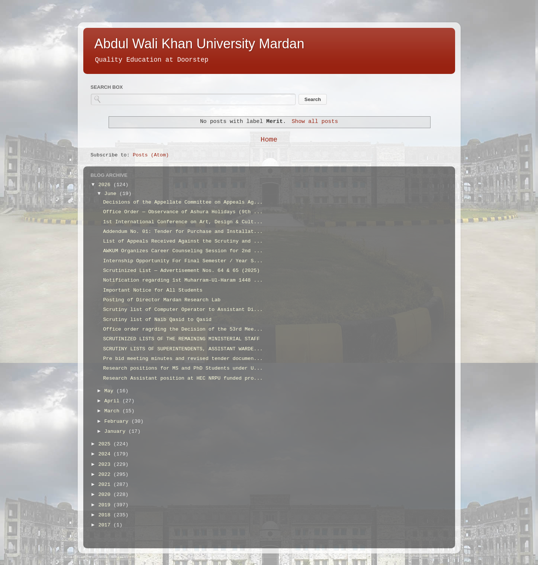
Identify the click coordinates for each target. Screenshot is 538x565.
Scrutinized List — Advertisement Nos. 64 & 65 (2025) (181, 270)
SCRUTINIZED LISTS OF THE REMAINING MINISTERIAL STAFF (181, 339)
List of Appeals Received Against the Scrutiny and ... (182, 241)
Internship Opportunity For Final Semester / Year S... (182, 261)
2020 (105, 494)
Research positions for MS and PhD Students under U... (182, 368)
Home (269, 140)
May (110, 391)
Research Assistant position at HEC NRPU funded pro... (182, 378)
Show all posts (314, 121)
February (118, 421)
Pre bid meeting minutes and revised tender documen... (182, 358)
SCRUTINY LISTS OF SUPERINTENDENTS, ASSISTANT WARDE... (182, 349)
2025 (105, 444)
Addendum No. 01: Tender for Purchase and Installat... (182, 231)
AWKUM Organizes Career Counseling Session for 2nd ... (182, 251)
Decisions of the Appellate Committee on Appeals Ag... (182, 202)
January (116, 431)
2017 (105, 525)
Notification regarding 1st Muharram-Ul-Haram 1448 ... (182, 280)
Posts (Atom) (151, 155)
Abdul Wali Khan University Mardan (199, 43)
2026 (105, 185)
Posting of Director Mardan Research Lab (161, 300)
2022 (105, 474)
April (113, 401)
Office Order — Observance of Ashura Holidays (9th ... (182, 212)
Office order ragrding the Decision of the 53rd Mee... (182, 329)
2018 (105, 515)
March (113, 411)
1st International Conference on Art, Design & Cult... (182, 222)
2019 (105, 505)
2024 (105, 454)
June (112, 194)
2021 (105, 484)
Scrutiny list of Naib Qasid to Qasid (157, 319)
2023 (105, 464)
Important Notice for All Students (152, 290)
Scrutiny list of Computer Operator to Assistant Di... (182, 309)
